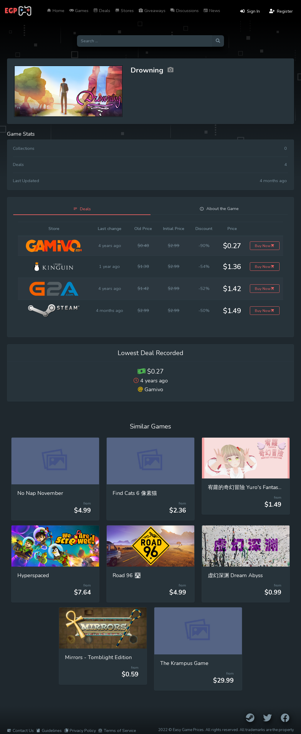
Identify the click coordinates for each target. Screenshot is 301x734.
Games (78, 10)
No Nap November (40, 493)
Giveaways (151, 10)
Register (281, 11)
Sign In (250, 11)
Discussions (184, 10)
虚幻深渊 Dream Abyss (235, 575)
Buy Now (265, 245)
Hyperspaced (33, 575)
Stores (124, 10)
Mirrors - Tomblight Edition (98, 657)
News (211, 10)
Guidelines (49, 730)
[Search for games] (144, 41)
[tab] (81, 209)
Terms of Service (117, 730)
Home (55, 10)
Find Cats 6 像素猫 (135, 493)
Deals (101, 10)
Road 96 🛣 (127, 575)
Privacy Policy (80, 730)
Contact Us (20, 730)
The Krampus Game (184, 663)
